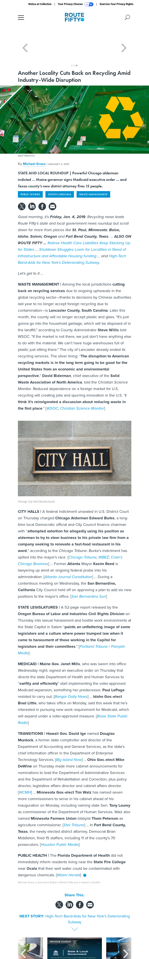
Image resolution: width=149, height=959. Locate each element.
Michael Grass (34, 148)
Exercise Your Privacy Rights (116, 4)
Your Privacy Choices (75, 4)
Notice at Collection (39, 4)
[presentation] (23, 939)
